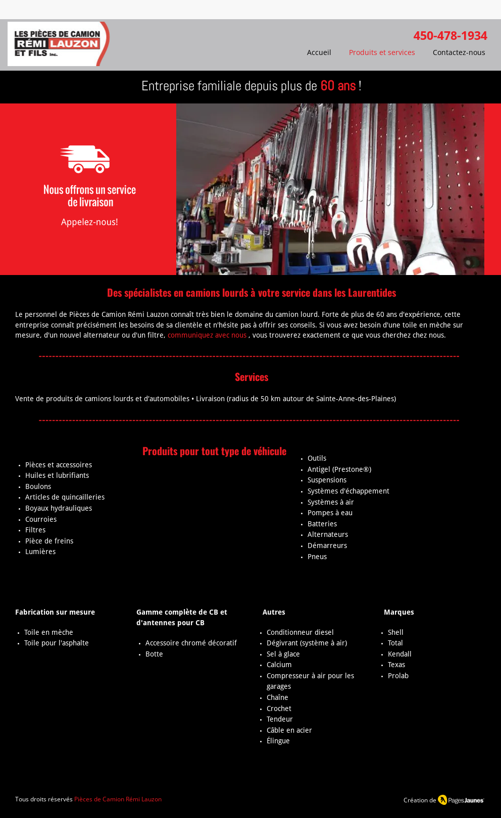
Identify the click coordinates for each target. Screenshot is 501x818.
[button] (330, 189)
